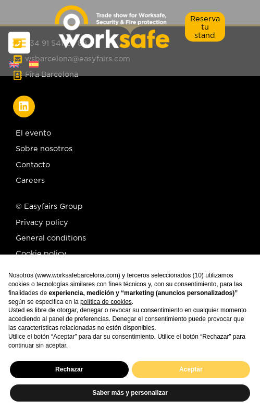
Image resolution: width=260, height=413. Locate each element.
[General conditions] (51, 240)
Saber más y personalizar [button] (130, 392)
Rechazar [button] (69, 369)
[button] (205, 27)
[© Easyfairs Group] (51, 209)
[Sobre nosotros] (130, 151)
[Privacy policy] (51, 225)
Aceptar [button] (191, 369)
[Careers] (130, 183)
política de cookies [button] (106, 301)
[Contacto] (130, 167)
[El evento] (130, 135)
